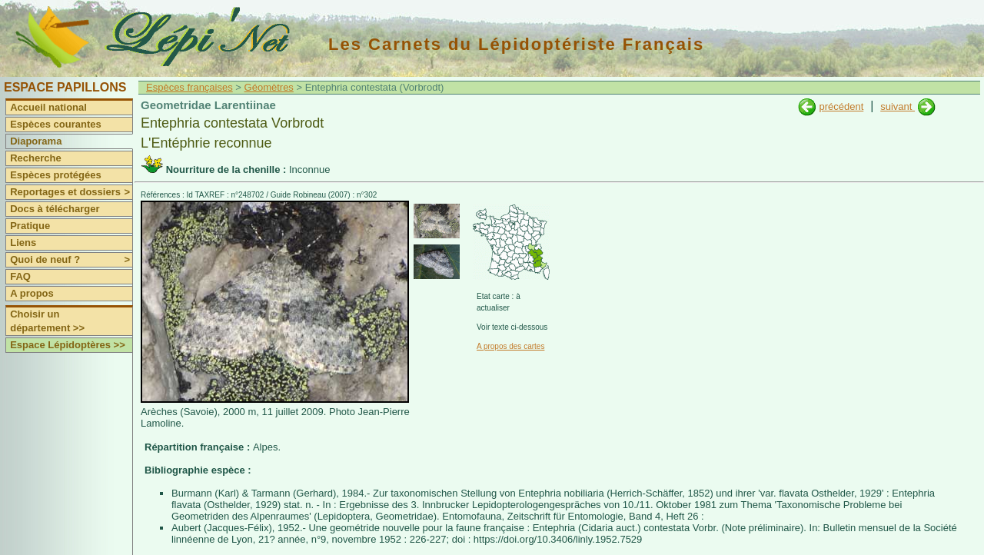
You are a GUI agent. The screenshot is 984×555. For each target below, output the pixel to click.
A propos (32, 293)
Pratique (30, 225)
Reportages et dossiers (71, 192)
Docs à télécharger (54, 208)
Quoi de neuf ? (71, 260)
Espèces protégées (55, 175)
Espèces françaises (189, 87)
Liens (23, 242)
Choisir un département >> (47, 321)
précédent (841, 106)
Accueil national (48, 107)
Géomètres (269, 87)
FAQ (20, 276)
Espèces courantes (55, 124)
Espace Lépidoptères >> (67, 345)
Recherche (35, 158)
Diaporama (36, 141)
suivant (897, 106)
